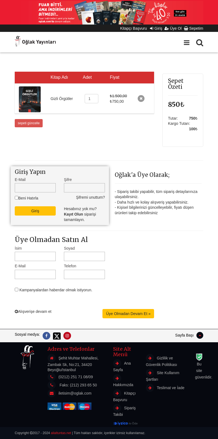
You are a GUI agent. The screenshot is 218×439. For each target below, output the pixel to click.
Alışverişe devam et (33, 311)
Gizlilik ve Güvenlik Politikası (161, 360)
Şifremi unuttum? (90, 197)
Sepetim (193, 28)
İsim (18, 248)
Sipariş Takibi (124, 410)
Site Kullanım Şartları (162, 375)
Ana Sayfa (122, 365)
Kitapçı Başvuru (135, 28)
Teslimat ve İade (165, 388)
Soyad (69, 248)
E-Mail (20, 179)
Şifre (68, 179)
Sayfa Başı (189, 335)
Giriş (156, 28)
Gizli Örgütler (62, 98)
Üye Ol (173, 28)
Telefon (70, 266)
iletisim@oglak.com (75, 393)
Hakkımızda (123, 380)
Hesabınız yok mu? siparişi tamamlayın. (80, 214)
